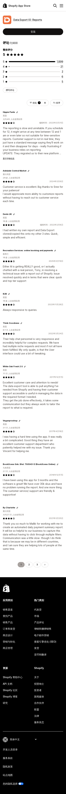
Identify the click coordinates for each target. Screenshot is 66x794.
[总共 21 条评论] (62, 66)
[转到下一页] (45, 564)
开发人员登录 (10, 749)
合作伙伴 (39, 702)
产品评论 (39, 622)
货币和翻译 (40, 654)
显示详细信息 (8, 158)
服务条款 (8, 757)
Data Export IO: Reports (27, 19)
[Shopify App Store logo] (16, 5)
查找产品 (8, 615)
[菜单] (61, 5)
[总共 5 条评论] (62, 81)
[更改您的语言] (23, 739)
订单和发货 (9, 628)
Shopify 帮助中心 (13, 677)
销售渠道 (8, 609)
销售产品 (8, 622)
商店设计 (8, 635)
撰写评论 (10, 90)
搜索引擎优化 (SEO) (45, 641)
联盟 (36, 709)
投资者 (38, 690)
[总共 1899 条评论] (60, 61)
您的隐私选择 (10, 783)
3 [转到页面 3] (37, 564)
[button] (45, 103)
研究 (5, 702)
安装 (33, 31)
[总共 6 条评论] (62, 76)
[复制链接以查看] (17, 112)
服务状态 (39, 722)
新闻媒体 (39, 696)
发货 (36, 647)
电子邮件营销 (41, 635)
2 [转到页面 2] (29, 564)
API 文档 (7, 683)
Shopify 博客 (10, 696)
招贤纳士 (39, 683)
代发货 (38, 609)
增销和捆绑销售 (42, 628)
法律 (36, 715)
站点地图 (8, 774)
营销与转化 (9, 641)
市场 (36, 615)
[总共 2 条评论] (62, 71)
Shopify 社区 (10, 690)
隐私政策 (8, 766)
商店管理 (8, 647)
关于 (36, 677)
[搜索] (55, 5)
